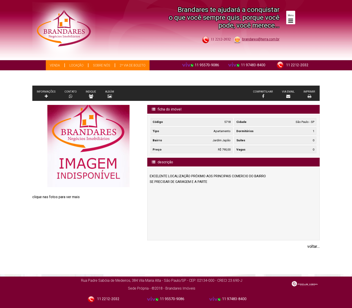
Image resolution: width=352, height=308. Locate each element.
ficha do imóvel (166, 109)
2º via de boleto (132, 65)
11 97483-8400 (253, 65)
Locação (76, 65)
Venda (55, 65)
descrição (162, 162)
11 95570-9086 (207, 65)
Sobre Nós (101, 65)
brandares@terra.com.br (260, 39)
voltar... (313, 246)
